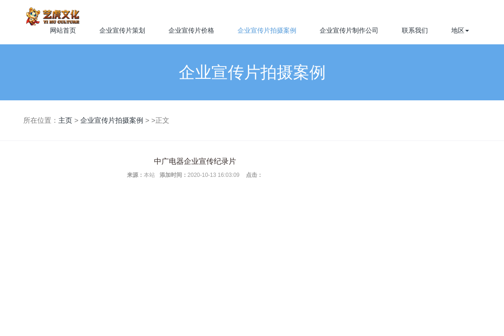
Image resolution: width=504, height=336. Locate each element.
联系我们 (415, 30)
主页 (65, 120)
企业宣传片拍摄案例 (267, 30)
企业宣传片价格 (191, 30)
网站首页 (63, 30)
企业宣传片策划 (122, 30)
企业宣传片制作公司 (349, 30)
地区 (460, 30)
